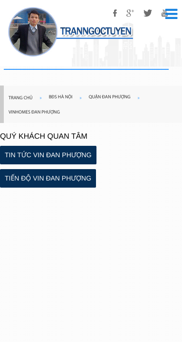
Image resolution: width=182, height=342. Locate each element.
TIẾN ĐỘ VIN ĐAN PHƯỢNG (48, 178)
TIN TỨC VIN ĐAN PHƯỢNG (48, 155)
